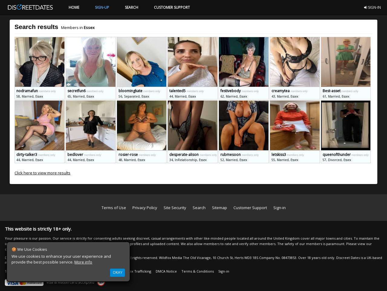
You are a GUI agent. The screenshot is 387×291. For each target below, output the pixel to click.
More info (83, 262)
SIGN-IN (372, 7)
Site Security (175, 207)
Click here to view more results (42, 173)
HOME (74, 7)
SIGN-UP (102, 7)
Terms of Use (114, 207)
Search (199, 207)
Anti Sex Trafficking (135, 271)
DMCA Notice (166, 271)
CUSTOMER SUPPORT (172, 7)
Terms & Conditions (197, 271)
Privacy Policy (144, 207)
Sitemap (219, 207)
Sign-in (279, 207)
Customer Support (250, 207)
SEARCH (131, 7)
